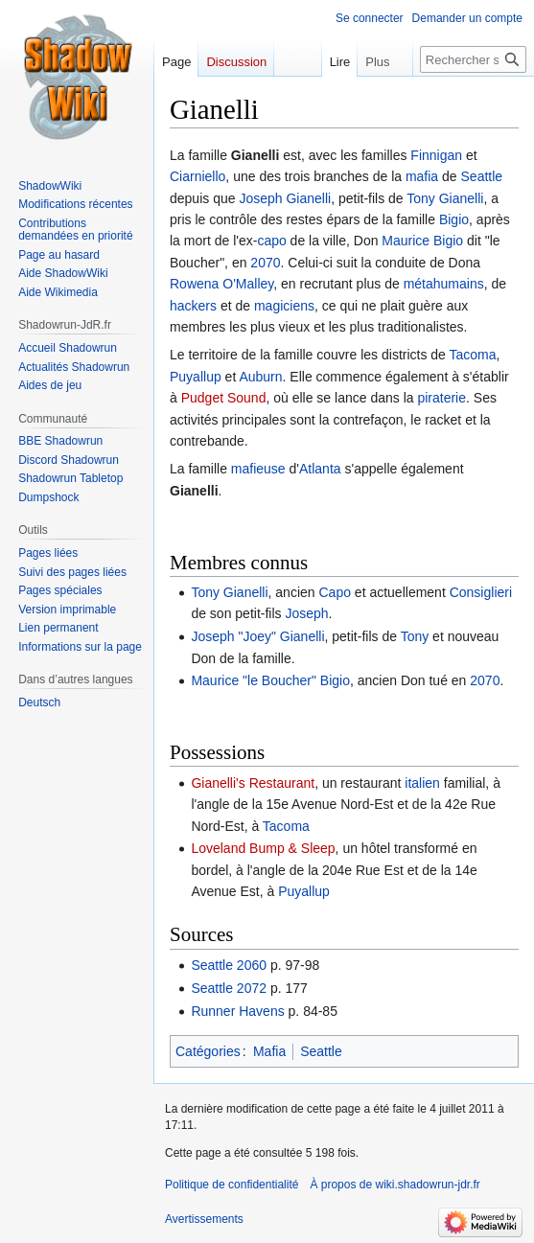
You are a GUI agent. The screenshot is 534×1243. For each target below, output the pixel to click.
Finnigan (436, 155)
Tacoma (473, 354)
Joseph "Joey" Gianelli (257, 636)
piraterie (441, 397)
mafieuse (258, 468)
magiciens (284, 305)
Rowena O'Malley (221, 283)
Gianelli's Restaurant (252, 783)
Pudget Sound (224, 397)
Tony (415, 636)
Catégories (208, 1051)
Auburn (260, 376)
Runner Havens (237, 1011)
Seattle (482, 176)
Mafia (269, 1051)
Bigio (454, 219)
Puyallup (195, 376)
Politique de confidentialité (231, 1184)
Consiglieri (481, 592)
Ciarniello (197, 176)
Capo (334, 592)
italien (422, 783)
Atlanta (320, 468)
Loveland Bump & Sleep (263, 848)
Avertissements (204, 1219)
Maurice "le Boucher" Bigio (270, 680)
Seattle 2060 (229, 965)
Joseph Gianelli (285, 198)
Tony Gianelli (444, 198)
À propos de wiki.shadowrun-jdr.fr (394, 1184)
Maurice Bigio (422, 240)
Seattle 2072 (229, 988)
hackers (193, 305)
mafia (422, 176)
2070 (265, 262)
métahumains (444, 283)
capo (271, 240)
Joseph (306, 613)
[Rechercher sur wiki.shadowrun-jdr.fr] (473, 59)
